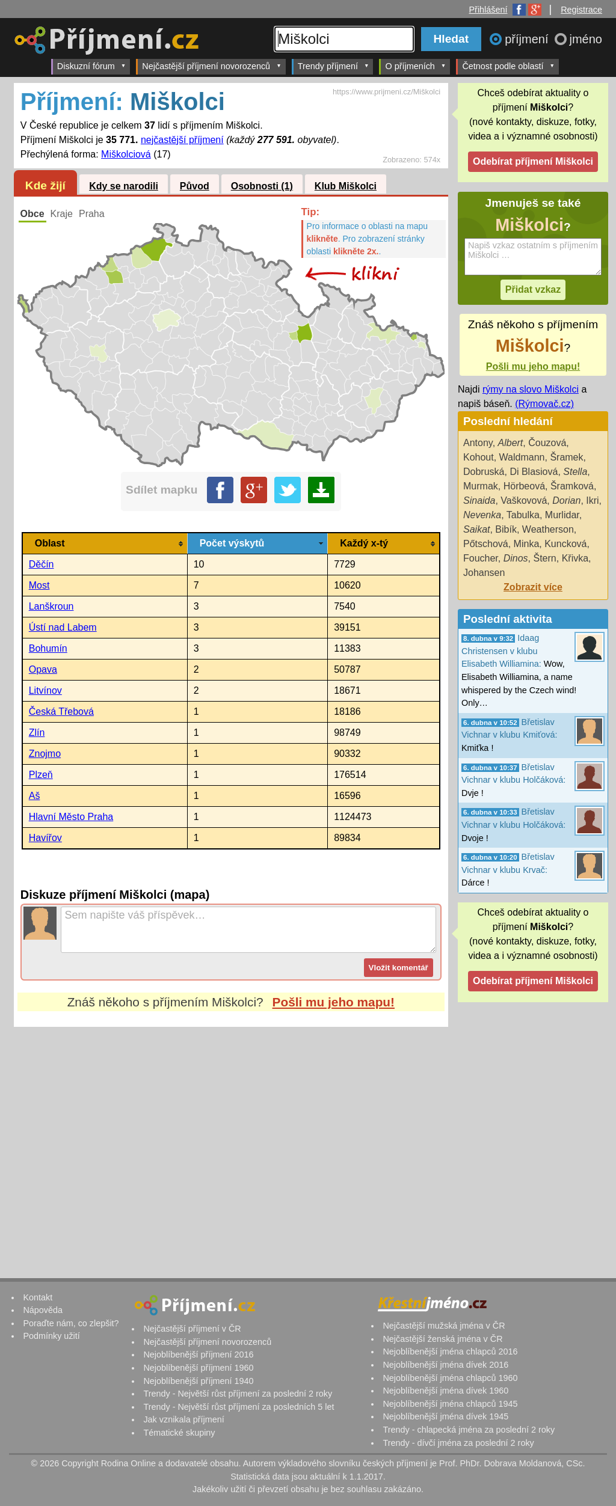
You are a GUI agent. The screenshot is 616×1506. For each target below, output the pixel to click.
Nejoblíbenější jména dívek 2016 (445, 1365)
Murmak (480, 486)
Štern (545, 558)
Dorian (566, 500)
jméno (586, 39)
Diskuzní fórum (91, 66)
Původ (194, 186)
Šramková (572, 486)
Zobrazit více (533, 587)
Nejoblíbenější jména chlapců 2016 (450, 1351)
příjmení (528, 39)
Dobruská (483, 472)
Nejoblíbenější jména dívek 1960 (445, 1390)
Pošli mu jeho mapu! (334, 1002)
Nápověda (43, 1310)
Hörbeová (524, 486)
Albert (510, 443)
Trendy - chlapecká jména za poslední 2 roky (469, 1429)
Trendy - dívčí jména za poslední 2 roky (458, 1443)
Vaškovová (523, 500)
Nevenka (482, 515)
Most (39, 585)
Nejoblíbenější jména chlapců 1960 (450, 1378)
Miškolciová (126, 154)
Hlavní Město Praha (71, 817)
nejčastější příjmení (182, 140)
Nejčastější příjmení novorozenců (211, 66)
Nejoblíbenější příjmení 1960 (198, 1368)
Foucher (480, 558)
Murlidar (562, 515)
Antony (478, 443)
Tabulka (523, 515)
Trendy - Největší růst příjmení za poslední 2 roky (237, 1393)
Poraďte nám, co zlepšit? (71, 1323)
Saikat (476, 529)
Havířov (45, 838)
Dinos (516, 558)
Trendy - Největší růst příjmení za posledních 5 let (238, 1407)
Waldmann (522, 457)
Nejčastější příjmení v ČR (192, 1328)
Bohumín (48, 648)
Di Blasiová (534, 472)
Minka (527, 544)
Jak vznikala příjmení (183, 1419)
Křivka (575, 558)
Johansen (484, 573)
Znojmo (45, 753)
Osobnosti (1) (262, 186)
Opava (43, 669)
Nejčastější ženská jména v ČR (442, 1339)
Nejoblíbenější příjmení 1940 (198, 1381)
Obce (32, 214)
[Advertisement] (231, 1140)
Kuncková (565, 544)
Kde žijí (45, 185)
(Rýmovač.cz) (544, 404)
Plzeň (41, 775)
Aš (34, 796)
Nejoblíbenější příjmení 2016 (198, 1354)
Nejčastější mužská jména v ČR (444, 1325)
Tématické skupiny (179, 1432)
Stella (575, 472)
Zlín (37, 732)
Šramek (566, 457)
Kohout (478, 457)
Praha (92, 214)
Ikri (592, 500)
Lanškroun (51, 606)
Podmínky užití (51, 1336)
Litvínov (45, 690)
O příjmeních (415, 66)
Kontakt (37, 1297)
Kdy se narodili (123, 186)
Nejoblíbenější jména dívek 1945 (445, 1416)
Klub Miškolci (346, 186)
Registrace (581, 9)
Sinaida (479, 500)
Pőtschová (485, 544)
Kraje (62, 214)
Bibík (506, 529)
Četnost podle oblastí (508, 66)
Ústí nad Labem (63, 627)
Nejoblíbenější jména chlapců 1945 (450, 1404)
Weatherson (548, 529)
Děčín (41, 564)
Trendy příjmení (333, 66)
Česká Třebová (61, 711)
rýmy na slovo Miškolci (530, 389)
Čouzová (547, 443)
